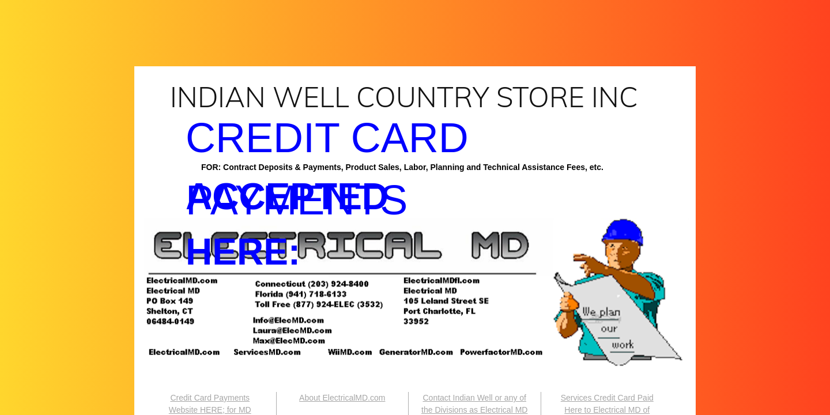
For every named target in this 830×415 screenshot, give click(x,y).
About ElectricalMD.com (342, 397)
